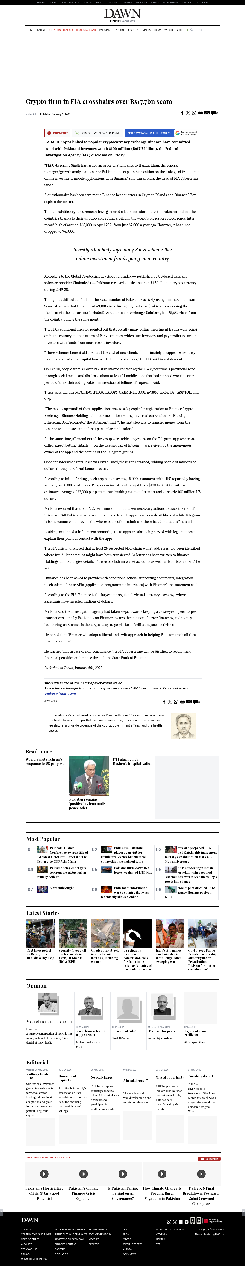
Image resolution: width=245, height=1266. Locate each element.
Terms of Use (29, 1249)
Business (132, 29)
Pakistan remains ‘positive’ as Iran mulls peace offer (87, 803)
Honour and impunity (67, 1078)
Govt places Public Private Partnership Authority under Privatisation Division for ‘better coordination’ (202, 959)
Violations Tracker (61, 29)
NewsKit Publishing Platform (209, 1234)
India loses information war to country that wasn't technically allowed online (126, 892)
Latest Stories (43, 912)
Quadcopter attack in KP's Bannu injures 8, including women (105, 956)
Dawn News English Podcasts (47, 1157)
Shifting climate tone (37, 1076)
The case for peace (162, 1031)
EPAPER (41, 2)
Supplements (170, 2)
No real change (102, 1077)
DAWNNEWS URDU (70, 2)
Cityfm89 (161, 1234)
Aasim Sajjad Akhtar (160, 1038)
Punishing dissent (200, 1076)
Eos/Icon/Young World (170, 1229)
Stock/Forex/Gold (100, 1234)
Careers (186, 2)
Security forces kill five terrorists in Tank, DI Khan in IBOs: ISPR (72, 956)
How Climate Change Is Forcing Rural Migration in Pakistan (162, 1193)
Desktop (94, 1244)
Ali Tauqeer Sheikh (195, 1042)
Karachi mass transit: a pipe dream (91, 1033)
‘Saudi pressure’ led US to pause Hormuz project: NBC (190, 892)
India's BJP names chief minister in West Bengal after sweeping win (168, 956)
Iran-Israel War (86, 29)
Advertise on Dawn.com (69, 1239)
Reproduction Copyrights (71, 1234)
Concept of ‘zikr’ (124, 1031)
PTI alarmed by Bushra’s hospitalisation (132, 761)
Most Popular (43, 838)
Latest (41, 29)
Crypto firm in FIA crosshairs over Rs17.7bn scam (99, 101)
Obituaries (202, 2)
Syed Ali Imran (121, 1038)
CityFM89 (127, 2)
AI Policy (26, 1244)
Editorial (37, 1062)
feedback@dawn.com (60, 693)
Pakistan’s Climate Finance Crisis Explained (83, 1193)
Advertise (141, 2)
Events (155, 2)
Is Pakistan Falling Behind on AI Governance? (123, 1193)
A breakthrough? (62, 888)
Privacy (25, 1254)
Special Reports (132, 1244)
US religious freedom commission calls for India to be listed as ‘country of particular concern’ (137, 959)
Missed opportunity (170, 1077)
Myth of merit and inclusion (49, 1021)
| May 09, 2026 (122, 21)
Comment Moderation (34, 1259)
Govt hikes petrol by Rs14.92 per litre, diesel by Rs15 (40, 954)
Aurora (113, 2)
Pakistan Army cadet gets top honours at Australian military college (61, 872)
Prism (157, 29)
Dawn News (129, 1254)
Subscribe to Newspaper (70, 1229)
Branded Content (65, 1244)
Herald (100, 2)
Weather (94, 1239)
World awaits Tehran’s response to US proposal (45, 761)
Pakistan (104, 29)
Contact (26, 1229)
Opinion (119, 29)
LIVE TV (52, 2)
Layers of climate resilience (196, 1033)
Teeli (159, 1244)
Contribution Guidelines (36, 1234)
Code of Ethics (30, 1239)
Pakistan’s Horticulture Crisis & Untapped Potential (44, 1193)
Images (88, 2)
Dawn (125, 1229)
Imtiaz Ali (31, 114)
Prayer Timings (98, 1229)
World (168, 29)
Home (30, 29)
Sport (180, 29)
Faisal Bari (32, 1029)
